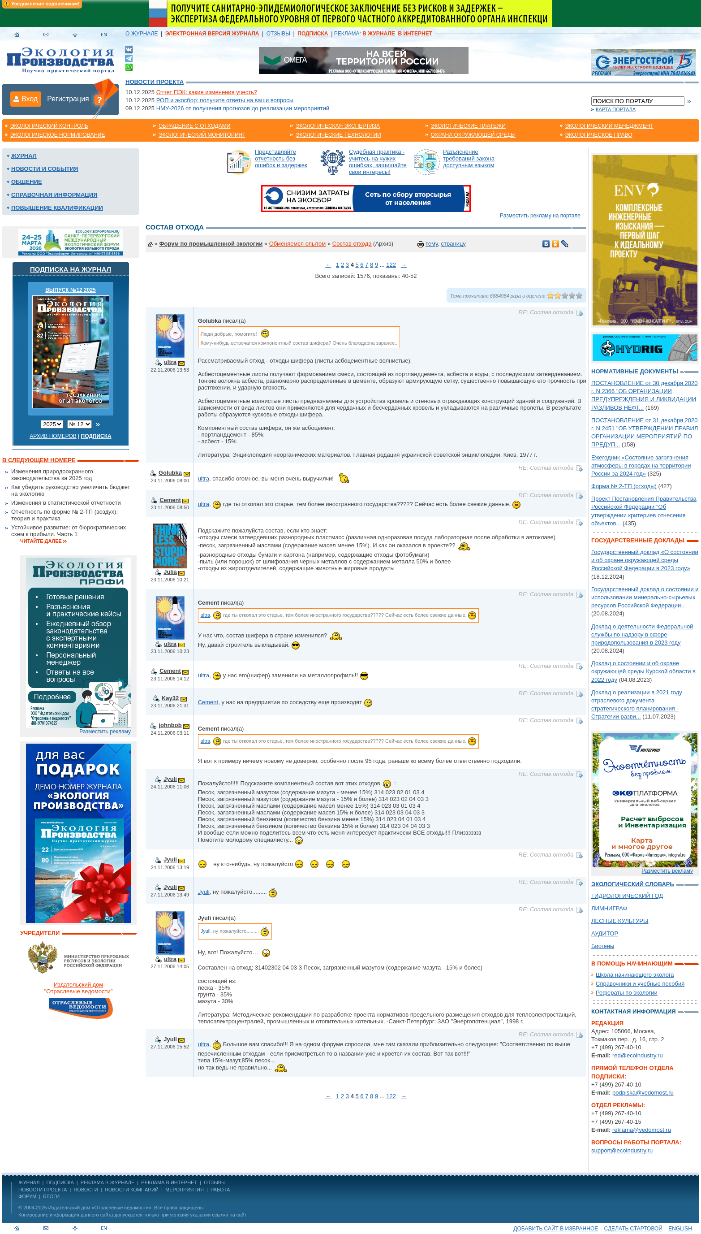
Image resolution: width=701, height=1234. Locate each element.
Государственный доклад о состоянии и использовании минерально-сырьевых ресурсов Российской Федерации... (645, 597)
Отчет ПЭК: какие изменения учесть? (207, 92)
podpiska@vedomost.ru (643, 1092)
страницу (453, 243)
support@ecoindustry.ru (622, 1150)
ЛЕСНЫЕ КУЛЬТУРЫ (619, 921)
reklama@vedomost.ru (641, 1129)
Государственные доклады (637, 540)
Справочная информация (54, 194)
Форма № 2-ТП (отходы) (624, 486)
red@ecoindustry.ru (637, 1055)
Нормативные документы (634, 371)
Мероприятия (184, 1189)
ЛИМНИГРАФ (609, 908)
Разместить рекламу (105, 731)
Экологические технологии (338, 135)
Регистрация (68, 99)
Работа (220, 1189)
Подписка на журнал (70, 269)
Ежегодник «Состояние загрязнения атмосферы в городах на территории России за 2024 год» (641, 465)
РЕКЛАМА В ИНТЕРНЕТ (169, 1182)
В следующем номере (38, 460)
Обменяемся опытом (297, 243)
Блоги (51, 1196)
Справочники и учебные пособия (640, 983)
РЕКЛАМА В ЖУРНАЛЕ (107, 1182)
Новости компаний (132, 1189)
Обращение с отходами (194, 126)
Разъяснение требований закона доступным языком (469, 158)
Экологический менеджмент (609, 126)
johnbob (170, 725)
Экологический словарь (632, 884)
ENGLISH (680, 1228)
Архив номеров (53, 436)
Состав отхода (352, 243)
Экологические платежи (468, 126)
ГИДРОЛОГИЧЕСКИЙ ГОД (627, 895)
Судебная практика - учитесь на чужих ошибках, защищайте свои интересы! (378, 161)
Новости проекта (154, 81)
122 (391, 264)
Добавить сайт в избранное (555, 1228)
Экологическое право (598, 135)
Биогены (602, 946)
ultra (170, 362)
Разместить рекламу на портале (540, 215)
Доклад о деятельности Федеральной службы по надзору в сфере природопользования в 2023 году (642, 634)
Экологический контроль (49, 126)
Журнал (24, 155)
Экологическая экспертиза (338, 126)
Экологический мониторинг (202, 135)
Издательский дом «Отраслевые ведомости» (99, 1207)
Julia (170, 571)
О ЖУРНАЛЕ (141, 33)
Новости (85, 1189)
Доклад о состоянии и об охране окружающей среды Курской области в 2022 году (643, 671)
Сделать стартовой (633, 1228)
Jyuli (170, 778)
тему (432, 243)
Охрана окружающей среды (473, 135)
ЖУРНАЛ (28, 1182)
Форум (27, 1196)
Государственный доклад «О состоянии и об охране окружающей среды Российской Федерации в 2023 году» (644, 560)
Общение (26, 181)
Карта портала (616, 109)
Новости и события (44, 168)
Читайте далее (41, 541)
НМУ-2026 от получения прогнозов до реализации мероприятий (243, 108)
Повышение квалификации (57, 207)
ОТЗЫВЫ (278, 33)
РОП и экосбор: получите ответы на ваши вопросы (224, 100)
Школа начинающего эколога (635, 974)
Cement (170, 500)
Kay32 (170, 698)
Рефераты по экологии (627, 992)
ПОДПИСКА (60, 1182)
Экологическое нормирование (57, 135)
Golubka (170, 472)
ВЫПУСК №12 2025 (70, 290)
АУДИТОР (604, 933)
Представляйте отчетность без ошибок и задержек (281, 158)
